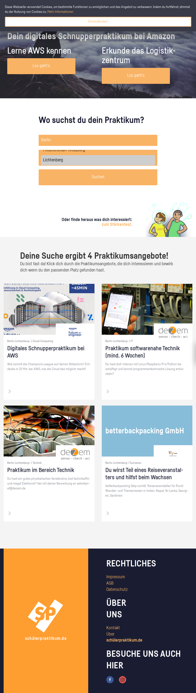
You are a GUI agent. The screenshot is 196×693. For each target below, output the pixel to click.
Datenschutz (117, 589)
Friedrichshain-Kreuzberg (98, 150)
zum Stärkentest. (117, 224)
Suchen (98, 177)
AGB (110, 583)
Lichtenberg (98, 160)
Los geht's (41, 66)
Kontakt (113, 628)
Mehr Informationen (60, 12)
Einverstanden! (98, 21)
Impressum (115, 577)
